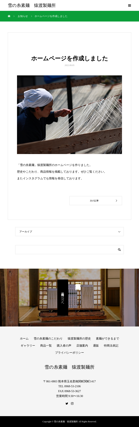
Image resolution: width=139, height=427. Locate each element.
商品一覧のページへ (62, 297)
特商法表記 (111, 345)
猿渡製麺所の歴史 (79, 338)
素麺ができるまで (107, 338)
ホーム (24, 338)
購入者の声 (64, 345)
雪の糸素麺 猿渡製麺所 (32, 5)
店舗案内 (82, 345)
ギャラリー (28, 345)
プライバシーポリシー (69, 352)
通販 (96, 345)
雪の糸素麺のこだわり (48, 338)
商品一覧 (46, 345)
